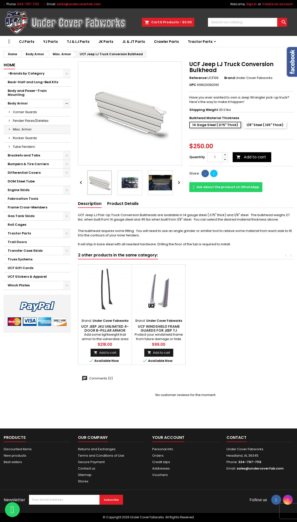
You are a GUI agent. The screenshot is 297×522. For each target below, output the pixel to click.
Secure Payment (91, 462)
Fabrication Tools (23, 198)
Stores (83, 481)
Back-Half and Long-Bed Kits (33, 82)
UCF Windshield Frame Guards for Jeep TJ (159, 328)
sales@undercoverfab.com (260, 468)
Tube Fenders (24, 146)
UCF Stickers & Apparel (27, 276)
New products (15, 455)
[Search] (247, 22)
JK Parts (106, 41)
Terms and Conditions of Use (101, 455)
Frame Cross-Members (27, 207)
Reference (198, 78)
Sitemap (85, 474)
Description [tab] (89, 203)
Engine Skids (18, 190)
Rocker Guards (25, 138)
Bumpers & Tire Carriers (28, 164)
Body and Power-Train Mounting (27, 92)
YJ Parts (50, 41)
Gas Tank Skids (21, 216)
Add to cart (251, 157)
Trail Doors (17, 242)
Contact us (86, 468)
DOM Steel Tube (21, 181)
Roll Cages (17, 224)
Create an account (277, 4)
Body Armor (18, 103)
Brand (229, 78)
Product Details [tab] (123, 203)
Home (9, 65)
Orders (158, 455)
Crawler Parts (166, 41)
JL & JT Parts (133, 41)
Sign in (251, 4)
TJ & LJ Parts (78, 41)
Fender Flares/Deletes (31, 120)
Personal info (162, 449)
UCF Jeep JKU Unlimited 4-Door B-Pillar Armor (105, 328)
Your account (168, 437)
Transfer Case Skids (25, 250)
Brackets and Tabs (24, 155)
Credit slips (161, 462)
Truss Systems (20, 259)
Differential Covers (24, 172)
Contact (236, 437)
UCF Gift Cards (20, 268)
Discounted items (18, 449)
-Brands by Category (26, 73)
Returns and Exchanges (97, 449)
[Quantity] (214, 157)
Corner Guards (25, 112)
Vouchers (160, 474)
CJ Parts (26, 41)
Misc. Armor (22, 129)
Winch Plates (19, 285)
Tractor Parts (200, 41)
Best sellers (13, 462)
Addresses (161, 468)
